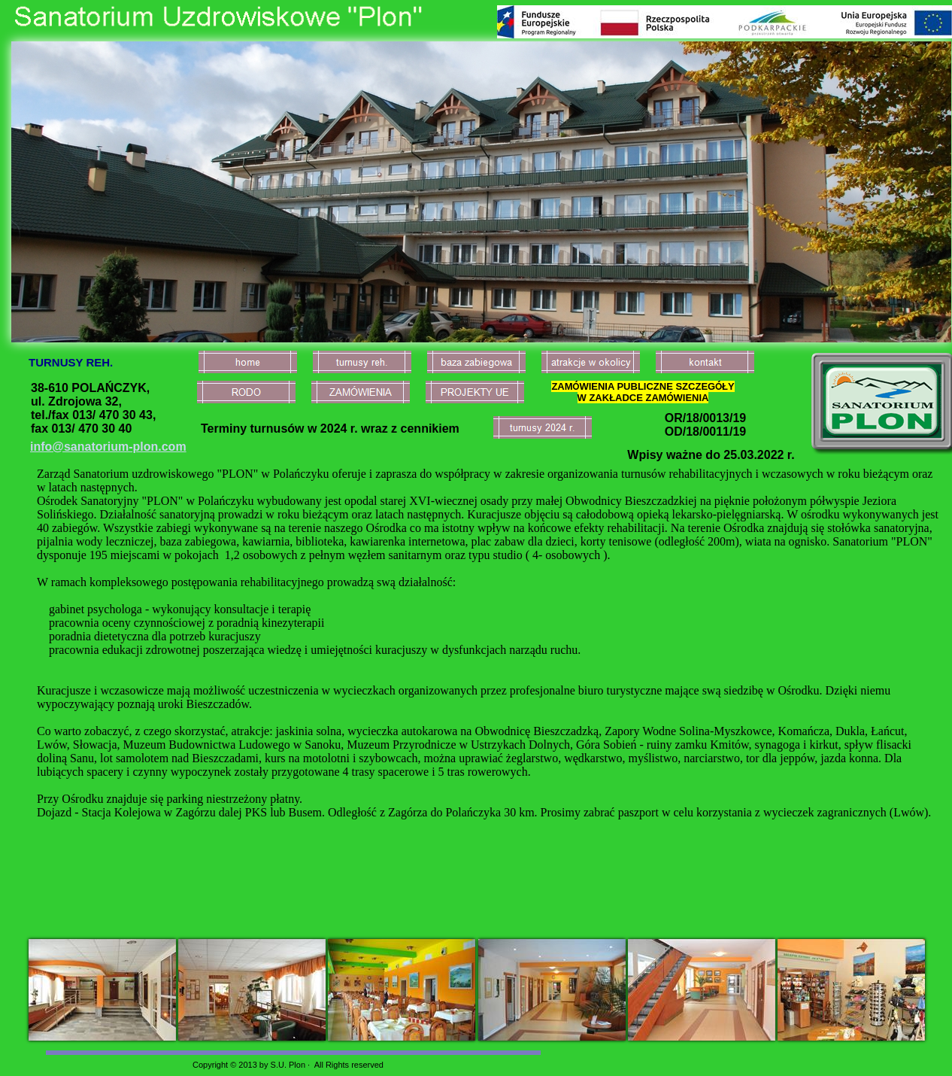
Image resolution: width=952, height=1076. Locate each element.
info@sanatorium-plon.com (108, 446)
